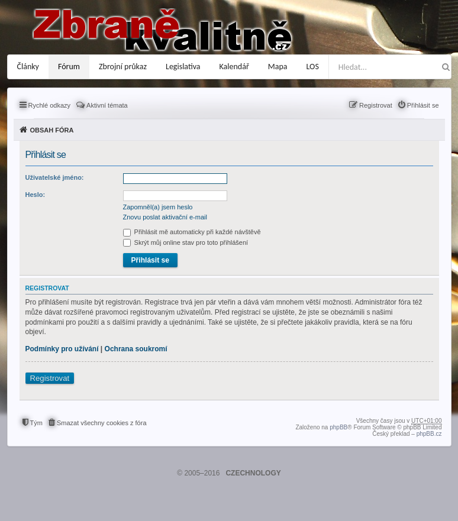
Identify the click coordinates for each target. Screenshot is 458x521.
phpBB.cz (429, 434)
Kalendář (234, 67)
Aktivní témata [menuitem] (107, 105)
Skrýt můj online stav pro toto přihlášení (186, 242)
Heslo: (35, 194)
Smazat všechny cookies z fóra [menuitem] (102, 422)
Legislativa (183, 67)
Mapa (278, 67)
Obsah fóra (52, 130)
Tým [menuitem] (36, 422)
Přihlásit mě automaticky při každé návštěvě (192, 231)
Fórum (69, 67)
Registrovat (50, 378)
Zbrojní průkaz (123, 67)
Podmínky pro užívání (62, 349)
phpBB (338, 427)
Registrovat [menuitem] (375, 105)
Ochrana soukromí (136, 349)
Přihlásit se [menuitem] (423, 105)
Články (28, 67)
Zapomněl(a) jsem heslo (158, 207)
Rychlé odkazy (49, 105)
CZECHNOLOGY (252, 473)
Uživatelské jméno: (54, 177)
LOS (313, 67)
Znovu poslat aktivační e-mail (165, 217)
